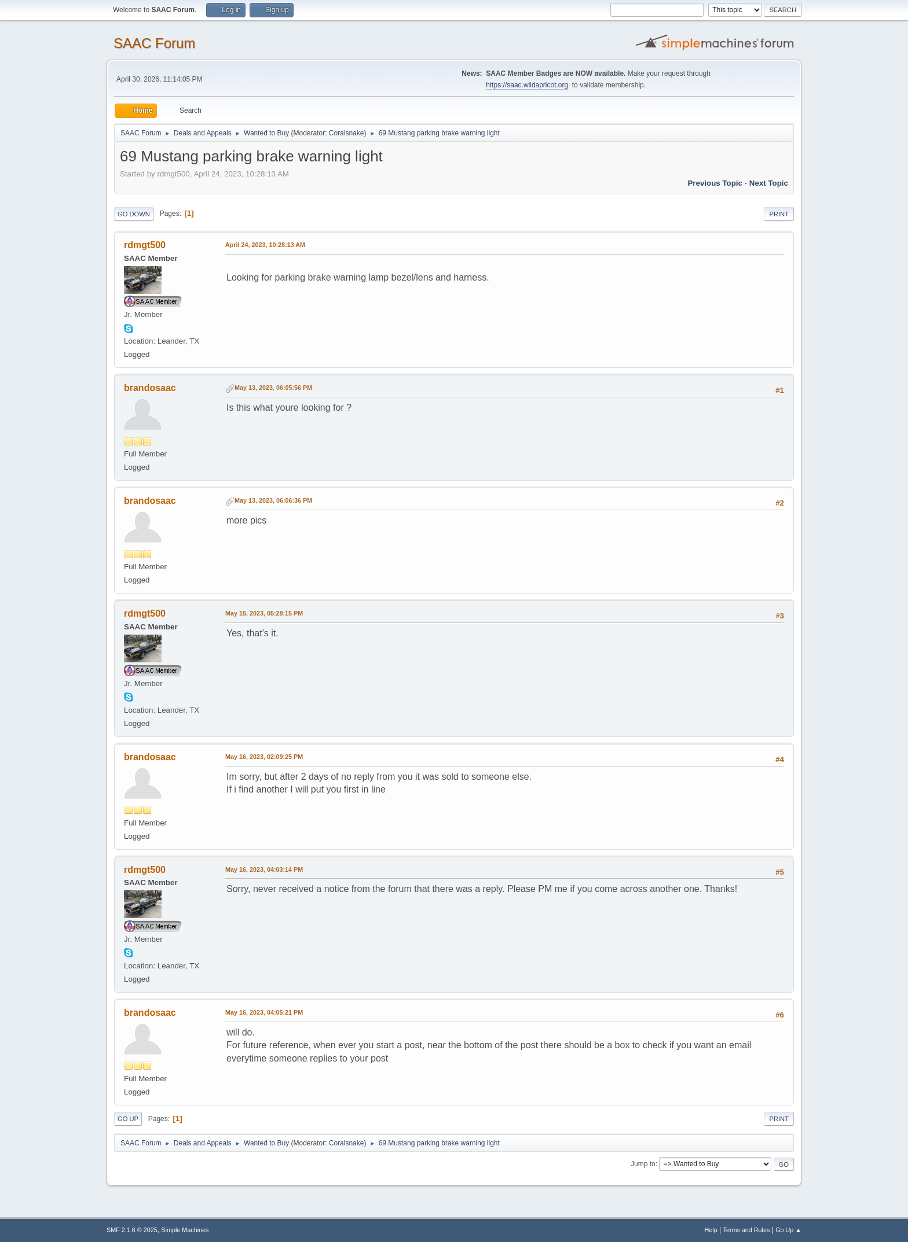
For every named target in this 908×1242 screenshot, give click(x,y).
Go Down (134, 214)
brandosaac (150, 388)
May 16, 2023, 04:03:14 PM (264, 869)
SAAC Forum (154, 43)
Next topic (768, 183)
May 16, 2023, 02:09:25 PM (264, 756)
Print (779, 214)
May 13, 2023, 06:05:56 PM (273, 387)
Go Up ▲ (788, 1229)
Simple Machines (184, 1229)
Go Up (128, 1118)
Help (711, 1229)
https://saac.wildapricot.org (527, 85)
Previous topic (714, 183)
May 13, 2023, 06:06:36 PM (273, 500)
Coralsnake (346, 133)
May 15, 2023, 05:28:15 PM (264, 613)
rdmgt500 (145, 245)
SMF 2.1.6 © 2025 (132, 1229)
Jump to (643, 1164)
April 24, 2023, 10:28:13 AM (265, 244)
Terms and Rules (746, 1229)
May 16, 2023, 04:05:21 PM (264, 1012)
